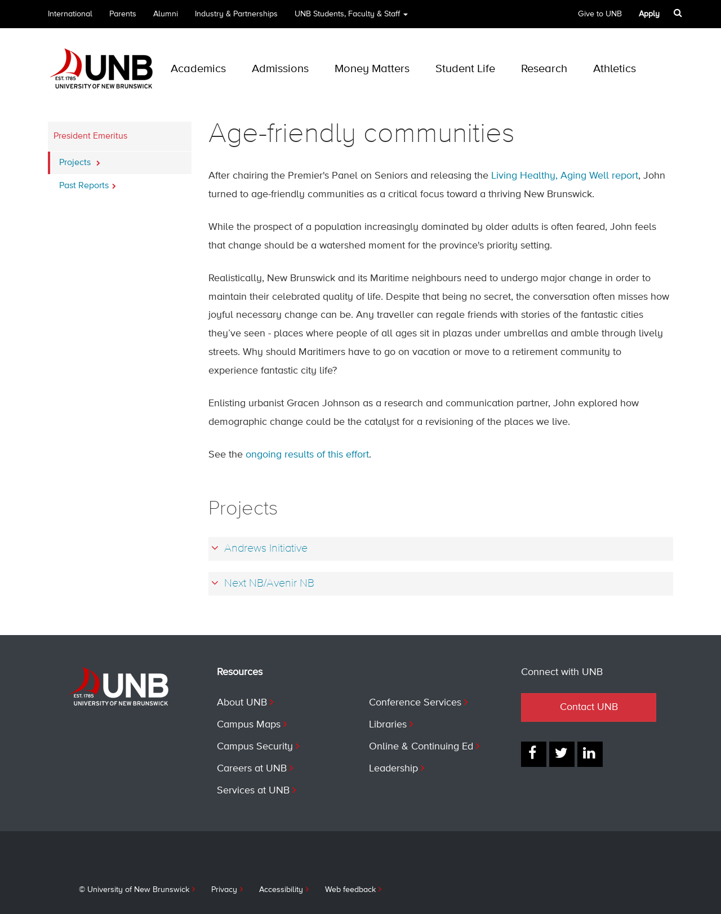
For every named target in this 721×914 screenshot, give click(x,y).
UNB (351, 17)
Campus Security (255, 747)
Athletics (614, 69)
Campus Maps (249, 725)
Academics (198, 69)
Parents (122, 14)
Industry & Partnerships (236, 14)
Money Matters (372, 69)
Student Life (465, 69)
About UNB (242, 703)
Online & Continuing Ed (421, 747)
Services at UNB (253, 791)
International (70, 14)
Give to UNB (600, 14)
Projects (79, 159)
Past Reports (87, 182)
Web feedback (350, 890)
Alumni (165, 14)
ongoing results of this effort (307, 455)
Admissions (280, 69)
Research (544, 69)
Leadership (393, 769)
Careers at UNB (252, 769)
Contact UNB (589, 707)
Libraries (388, 725)
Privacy (224, 890)
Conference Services (415, 703)
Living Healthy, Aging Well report (564, 176)
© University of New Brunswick (134, 890)
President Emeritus (90, 136)
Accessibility (281, 890)
